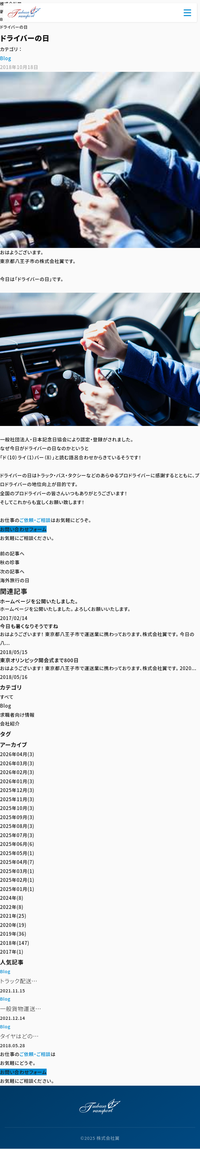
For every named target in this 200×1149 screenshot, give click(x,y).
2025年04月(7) (17, 862)
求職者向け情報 (17, 714)
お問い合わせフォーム (23, 529)
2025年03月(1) (17, 871)
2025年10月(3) (17, 808)
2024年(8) (11, 897)
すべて (7, 696)
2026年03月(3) (17, 763)
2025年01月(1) (17, 889)
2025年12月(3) (17, 790)
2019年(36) (13, 933)
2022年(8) (11, 907)
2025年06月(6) (17, 844)
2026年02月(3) (17, 772)
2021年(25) (13, 915)
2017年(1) (11, 951)
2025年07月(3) (17, 835)
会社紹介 (10, 723)
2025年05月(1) (17, 853)
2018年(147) (14, 942)
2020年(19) (13, 925)
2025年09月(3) (17, 817)
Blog (5, 58)
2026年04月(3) (17, 754)
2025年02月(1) (17, 879)
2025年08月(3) (17, 826)
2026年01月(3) (17, 781)
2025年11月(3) (17, 799)
